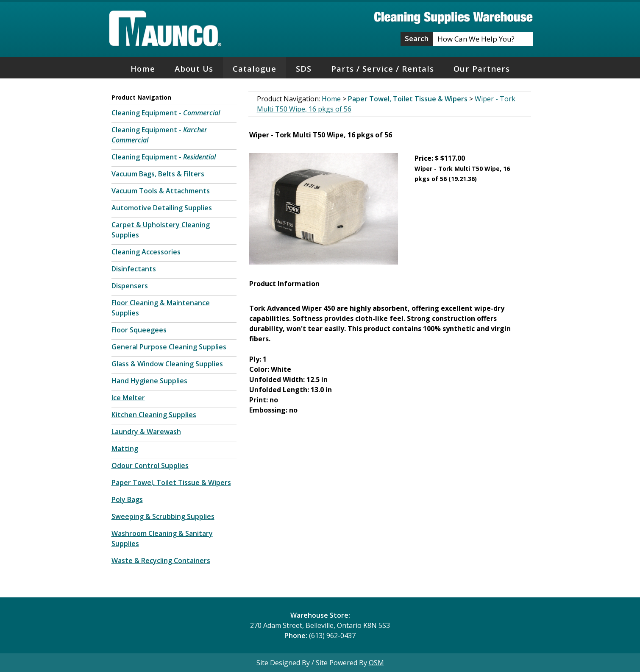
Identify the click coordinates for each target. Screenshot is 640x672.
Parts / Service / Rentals (382, 68)
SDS (304, 68)
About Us (194, 68)
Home (143, 68)
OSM (376, 662)
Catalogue (254, 68)
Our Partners (482, 68)
